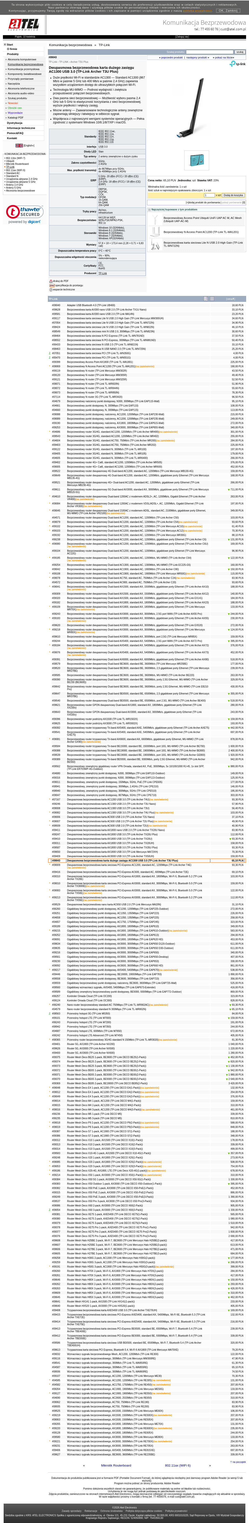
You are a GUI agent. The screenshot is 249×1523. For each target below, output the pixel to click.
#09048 (56, 1087)
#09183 (56, 618)
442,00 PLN (235, 727)
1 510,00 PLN (236, 1223)
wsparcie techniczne (64, 289)
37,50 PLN (237, 336)
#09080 (56, 543)
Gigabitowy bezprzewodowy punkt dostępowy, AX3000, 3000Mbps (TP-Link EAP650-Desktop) (118, 957)
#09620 (56, 625)
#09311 (56, 843)
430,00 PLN (237, 686)
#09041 (56, 586)
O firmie (12, 49)
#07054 (56, 322)
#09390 (56, 679)
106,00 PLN (237, 1411)
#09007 (56, 821)
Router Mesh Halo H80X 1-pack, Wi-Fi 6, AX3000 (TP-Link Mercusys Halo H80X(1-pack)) (115, 1279)
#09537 (56, 1201)
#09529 (56, 904)
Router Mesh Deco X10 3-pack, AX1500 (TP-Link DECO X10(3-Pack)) (105, 1149)
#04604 (56, 440)
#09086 (56, 1205)
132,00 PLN (237, 1087)
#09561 (56, 957)
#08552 (56, 340)
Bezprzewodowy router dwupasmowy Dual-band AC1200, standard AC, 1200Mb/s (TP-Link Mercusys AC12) (125, 530)
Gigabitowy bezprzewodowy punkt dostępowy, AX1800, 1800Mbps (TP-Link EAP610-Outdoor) (118, 930)
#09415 (56, 1314)
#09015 (56, 1105)
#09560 (56, 987)
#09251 (56, 913)
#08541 (56, 1363)
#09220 (56, 1428)
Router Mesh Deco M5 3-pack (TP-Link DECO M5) (94, 1118)
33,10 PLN (237, 309)
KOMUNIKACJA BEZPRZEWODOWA (25, 154)
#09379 (56, 1223)
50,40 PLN (237, 340)
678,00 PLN (237, 1170)
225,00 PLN (237, 362)
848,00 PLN (237, 1127)
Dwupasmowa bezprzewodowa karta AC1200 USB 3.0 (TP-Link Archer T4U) (108, 799)
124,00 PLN (235, 629)
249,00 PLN (237, 418)
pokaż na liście (224, 57)
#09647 (56, 693)
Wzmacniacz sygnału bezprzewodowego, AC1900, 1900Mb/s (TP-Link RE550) (109, 1393)
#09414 (56, 1321)
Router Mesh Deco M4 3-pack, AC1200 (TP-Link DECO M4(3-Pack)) (104, 1109)
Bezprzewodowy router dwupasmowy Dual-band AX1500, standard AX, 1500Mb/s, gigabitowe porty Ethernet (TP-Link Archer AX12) (138, 593)
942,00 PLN (237, 759)
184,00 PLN (237, 598)
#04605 (56, 458)
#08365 (56, 1039)
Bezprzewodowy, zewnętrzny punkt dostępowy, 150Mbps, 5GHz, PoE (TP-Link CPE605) (114, 782)
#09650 (56, 852)
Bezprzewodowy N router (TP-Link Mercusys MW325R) (97, 379)
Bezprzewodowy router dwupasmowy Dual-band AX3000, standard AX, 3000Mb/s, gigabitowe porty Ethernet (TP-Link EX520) (135, 625)
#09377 (56, 1231)
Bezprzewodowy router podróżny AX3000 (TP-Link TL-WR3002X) (102, 723)
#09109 (56, 607)
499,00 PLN (237, 1149)
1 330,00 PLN (236, 1179)
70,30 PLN (237, 530)
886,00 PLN (237, 1192)
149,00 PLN (237, 773)
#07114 (56, 397)
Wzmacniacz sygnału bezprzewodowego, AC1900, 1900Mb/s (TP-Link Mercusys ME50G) (115, 1389)
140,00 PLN (237, 593)
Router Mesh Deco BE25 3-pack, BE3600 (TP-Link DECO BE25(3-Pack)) (106, 1066)
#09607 (56, 1245)
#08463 (56, 349)
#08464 (56, 336)
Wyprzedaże (15, 112)
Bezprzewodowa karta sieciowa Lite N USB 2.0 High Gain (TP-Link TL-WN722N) (110, 322)
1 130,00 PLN (234, 1066)
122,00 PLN (235, 558)
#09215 (56, 930)
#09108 (56, 573)
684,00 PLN (237, 1253)
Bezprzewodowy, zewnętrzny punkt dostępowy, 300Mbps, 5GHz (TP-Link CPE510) (111, 790)
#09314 (56, 1149)
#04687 (56, 1031)
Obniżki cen (15, 107)
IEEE (101, 131)
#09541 (56, 732)
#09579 (56, 663)
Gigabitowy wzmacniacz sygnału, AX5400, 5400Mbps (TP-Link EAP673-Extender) (111, 987)
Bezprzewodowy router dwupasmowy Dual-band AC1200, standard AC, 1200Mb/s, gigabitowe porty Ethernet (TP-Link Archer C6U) (137, 543)
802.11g (109, 139)
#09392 (56, 727)
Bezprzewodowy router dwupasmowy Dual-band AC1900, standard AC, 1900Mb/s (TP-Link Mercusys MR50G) (126, 573)
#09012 (56, 1092)
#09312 (56, 1140)
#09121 (56, 379)
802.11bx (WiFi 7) (14, 158)
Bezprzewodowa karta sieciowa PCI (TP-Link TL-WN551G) (99, 357)
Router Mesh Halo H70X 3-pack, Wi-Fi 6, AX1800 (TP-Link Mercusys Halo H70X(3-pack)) (115, 1275)
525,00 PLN (237, 983)
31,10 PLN (237, 904)
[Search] (209, 52)
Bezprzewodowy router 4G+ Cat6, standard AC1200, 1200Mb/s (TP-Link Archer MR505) (114, 462)
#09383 (56, 1183)
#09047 (56, 795)
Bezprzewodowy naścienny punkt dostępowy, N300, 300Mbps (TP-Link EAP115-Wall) (113, 401)
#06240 (56, 1005)
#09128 (56, 1432)
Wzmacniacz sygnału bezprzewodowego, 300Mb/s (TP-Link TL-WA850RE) (107, 1363)
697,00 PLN (237, 732)
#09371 (56, 1074)
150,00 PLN (235, 569)
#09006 (56, 817)
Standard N (11, 176)
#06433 (56, 344)
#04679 (56, 401)
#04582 (56, 1384)
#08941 (56, 786)
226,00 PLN (237, 913)
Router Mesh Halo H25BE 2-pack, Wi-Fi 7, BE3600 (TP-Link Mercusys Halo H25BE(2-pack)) (117, 1240)
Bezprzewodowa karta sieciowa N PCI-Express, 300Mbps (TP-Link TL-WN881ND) (111, 340)
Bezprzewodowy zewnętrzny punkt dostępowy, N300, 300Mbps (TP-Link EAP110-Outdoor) (116, 773)
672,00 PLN (237, 1031)
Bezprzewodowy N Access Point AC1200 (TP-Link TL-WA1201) (201, 232)
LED (93, 151)
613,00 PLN (237, 1245)
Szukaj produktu (17, 98)
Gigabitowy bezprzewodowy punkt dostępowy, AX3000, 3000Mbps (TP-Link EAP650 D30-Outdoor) (120, 948)
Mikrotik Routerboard (116, 1465)
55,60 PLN (237, 388)
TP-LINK (63, 62)
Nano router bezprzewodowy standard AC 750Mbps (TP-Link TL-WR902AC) (108, 1005)
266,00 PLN (237, 458)
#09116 (56, 1358)
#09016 (56, 1109)
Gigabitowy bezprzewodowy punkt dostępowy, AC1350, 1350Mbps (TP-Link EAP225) (113, 917)
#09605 (56, 1253)
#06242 (56, 1035)
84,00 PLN (237, 1013)
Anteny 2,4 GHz (13, 184)
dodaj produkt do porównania (204, 202)
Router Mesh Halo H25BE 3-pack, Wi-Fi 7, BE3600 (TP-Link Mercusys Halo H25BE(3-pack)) (117, 1245)
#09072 (56, 388)
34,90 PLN (237, 322)
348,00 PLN (237, 1135)
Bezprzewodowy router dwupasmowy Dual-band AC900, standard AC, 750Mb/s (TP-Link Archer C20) (121, 582)
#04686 (56, 432)
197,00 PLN (237, 449)
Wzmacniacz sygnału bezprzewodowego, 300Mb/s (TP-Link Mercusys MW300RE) (111, 1358)
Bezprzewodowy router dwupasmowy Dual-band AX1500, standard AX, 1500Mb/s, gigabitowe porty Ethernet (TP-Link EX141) (135, 598)
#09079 (56, 522)
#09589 (56, 991)
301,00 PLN (237, 432)
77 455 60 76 (209, 29)
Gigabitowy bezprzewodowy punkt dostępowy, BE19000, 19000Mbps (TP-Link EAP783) (114, 974)
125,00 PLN (237, 777)
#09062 (56, 1402)
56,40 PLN (237, 808)
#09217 (56, 970)
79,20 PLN (237, 1349)
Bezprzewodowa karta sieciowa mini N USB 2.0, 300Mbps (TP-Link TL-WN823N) (110, 331)
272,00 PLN (237, 423)
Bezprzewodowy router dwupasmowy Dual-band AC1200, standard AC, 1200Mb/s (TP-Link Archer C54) (123, 522)
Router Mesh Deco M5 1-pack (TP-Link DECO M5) (94, 1114)
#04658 (56, 917)
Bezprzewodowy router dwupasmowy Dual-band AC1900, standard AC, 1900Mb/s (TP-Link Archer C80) (123, 569)
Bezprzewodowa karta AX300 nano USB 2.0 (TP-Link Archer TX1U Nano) (106, 309)
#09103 (56, 530)
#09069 (56, 366)
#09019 (56, 1127)
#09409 (56, 856)
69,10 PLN (237, 872)
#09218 (56, 629)
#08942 (56, 1026)
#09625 (56, 723)
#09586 (56, 1342)
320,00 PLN (237, 1342)
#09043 (56, 860)
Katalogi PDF (16, 117)
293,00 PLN (235, 1284)
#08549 (56, 331)
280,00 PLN (237, 705)
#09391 (56, 659)
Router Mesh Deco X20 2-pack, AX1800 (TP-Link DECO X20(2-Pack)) (105, 1162)
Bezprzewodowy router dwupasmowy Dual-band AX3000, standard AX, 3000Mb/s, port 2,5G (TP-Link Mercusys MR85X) (132, 636)
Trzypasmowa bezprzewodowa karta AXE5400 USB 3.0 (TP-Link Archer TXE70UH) (112, 1310)
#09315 (56, 1192)
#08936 (56, 1371)
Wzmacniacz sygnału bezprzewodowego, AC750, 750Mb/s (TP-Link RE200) (108, 1406)
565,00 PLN (237, 1214)
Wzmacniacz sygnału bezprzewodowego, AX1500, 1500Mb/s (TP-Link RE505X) (110, 1419)
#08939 (56, 825)
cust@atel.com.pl (233, 29)
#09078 (56, 578)
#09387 (56, 1131)
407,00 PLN (237, 957)
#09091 (56, 939)
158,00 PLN (237, 843)
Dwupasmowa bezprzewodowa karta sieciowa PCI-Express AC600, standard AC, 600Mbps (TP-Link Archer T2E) (127, 872)
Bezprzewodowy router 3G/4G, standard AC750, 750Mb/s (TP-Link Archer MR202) (111, 445)
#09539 (56, 755)
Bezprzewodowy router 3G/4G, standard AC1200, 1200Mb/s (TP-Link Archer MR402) (113, 436)
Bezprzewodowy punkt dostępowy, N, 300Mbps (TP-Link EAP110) (102, 405)
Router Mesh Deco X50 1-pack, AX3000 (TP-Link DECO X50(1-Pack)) (105, 1175)
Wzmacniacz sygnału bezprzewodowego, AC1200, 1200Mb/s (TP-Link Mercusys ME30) (114, 1376)
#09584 (56, 746)
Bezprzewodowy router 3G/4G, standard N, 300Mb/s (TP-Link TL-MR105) (106, 453)
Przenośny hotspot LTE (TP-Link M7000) (89, 1018)
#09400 (56, 1053)
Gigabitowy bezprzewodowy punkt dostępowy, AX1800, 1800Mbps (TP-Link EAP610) (113, 926)
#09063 (56, 1419)
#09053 (56, 1166)
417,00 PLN (237, 1240)
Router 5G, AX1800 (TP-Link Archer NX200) (91, 1044)
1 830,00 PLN (236, 1231)
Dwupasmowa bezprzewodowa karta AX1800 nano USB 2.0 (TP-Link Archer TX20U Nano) (116, 830)
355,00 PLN (235, 693)
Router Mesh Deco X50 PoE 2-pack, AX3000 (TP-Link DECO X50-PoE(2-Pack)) (110, 1192)
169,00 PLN (237, 543)
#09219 (56, 1415)
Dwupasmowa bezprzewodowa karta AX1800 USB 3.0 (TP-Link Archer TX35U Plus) (112, 847)
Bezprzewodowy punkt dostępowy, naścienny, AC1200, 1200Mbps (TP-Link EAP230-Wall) (115, 414)
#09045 (56, 510)
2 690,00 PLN (236, 1236)
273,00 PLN (237, 1157)
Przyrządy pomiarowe (21, 78)
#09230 (56, 961)
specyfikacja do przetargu (69, 285)
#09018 (56, 1122)
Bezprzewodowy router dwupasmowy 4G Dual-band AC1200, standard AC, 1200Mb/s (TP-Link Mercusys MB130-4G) (130, 471)
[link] (24, 214)
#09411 (56, 830)
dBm (112, 176)
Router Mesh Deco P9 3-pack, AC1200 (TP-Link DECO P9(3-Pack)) (103, 1127)
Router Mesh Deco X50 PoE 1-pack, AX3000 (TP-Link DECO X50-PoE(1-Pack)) (110, 1188)
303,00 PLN (237, 795)
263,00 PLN (237, 496)
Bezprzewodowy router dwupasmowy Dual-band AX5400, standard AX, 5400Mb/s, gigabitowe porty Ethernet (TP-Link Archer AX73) (138, 652)
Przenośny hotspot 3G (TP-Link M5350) (88, 1013)
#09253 (56, 427)
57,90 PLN (237, 804)
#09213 (56, 897)
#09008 (56, 808)
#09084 (56, 503)
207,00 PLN (237, 1384)
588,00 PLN (237, 1122)
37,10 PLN (237, 817)
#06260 (56, 909)
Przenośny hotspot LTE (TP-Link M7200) (89, 1022)
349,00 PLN (237, 510)
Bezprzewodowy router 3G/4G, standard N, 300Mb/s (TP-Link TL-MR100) (106, 449)
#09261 (56, 1275)
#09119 (56, 370)
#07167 (56, 799)
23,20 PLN (237, 314)
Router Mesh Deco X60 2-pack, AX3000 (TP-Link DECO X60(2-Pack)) (105, 1205)
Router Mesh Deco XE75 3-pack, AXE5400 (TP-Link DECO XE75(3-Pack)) (107, 1223)
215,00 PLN (237, 414)
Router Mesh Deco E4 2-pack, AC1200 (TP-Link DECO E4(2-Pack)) (103, 1092)
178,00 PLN (237, 1140)
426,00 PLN (235, 1288)
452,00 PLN (237, 466)
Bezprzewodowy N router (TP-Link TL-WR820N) (93, 384)
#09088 (56, 414)
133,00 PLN (237, 607)
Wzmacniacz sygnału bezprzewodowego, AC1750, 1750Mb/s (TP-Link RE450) (109, 1384)
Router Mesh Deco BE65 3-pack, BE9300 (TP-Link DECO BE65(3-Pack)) (106, 1079)
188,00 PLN (237, 586)
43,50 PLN (237, 370)
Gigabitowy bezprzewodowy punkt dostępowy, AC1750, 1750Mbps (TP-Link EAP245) (113, 922)
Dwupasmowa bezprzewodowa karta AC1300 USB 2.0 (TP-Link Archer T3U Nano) (111, 804)
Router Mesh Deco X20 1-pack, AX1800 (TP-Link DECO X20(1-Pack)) (105, 1157)
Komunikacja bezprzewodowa (25, 64)
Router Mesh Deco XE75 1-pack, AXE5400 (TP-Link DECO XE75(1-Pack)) (107, 1214)
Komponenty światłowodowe (25, 73)
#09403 (56, 445)
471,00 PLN (237, 1249)
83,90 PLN (237, 578)
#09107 (56, 1376)
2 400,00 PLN (236, 750)
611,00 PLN (237, 943)
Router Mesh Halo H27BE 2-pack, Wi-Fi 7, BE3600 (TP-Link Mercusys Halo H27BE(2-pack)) (117, 1249)
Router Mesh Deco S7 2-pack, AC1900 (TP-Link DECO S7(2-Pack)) (103, 1135)
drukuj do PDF (61, 281)
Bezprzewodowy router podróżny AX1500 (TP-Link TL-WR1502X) (102, 719)
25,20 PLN (237, 349)
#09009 (56, 865)
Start (10, 44)
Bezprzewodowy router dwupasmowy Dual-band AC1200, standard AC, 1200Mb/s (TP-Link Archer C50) (123, 517)
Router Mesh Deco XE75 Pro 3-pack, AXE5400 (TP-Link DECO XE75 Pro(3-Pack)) (112, 1236)
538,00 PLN (237, 970)
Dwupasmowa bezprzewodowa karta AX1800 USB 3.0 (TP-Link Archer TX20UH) (110, 843)
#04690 (56, 1397)
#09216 (56, 952)
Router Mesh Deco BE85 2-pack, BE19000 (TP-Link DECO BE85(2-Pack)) (107, 1083)
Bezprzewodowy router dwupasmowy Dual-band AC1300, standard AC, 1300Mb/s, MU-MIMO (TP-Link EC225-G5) (129, 565)
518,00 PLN (237, 659)
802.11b (109, 142)
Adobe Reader (172, 1483)
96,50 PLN (237, 397)
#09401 (56, 1044)
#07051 (56, 353)
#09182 (56, 602)
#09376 (56, 1236)
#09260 (56, 1271)
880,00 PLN (235, 766)
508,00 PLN (237, 1162)
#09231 (56, 1445)
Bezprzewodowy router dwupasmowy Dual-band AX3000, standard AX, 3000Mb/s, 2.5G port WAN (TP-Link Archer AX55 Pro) (134, 614)
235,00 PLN (237, 1428)
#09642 (56, 686)
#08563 (56, 1013)
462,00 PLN (235, 1297)
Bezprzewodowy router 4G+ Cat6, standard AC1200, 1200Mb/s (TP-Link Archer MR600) (114, 466)
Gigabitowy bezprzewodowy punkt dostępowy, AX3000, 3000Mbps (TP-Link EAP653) (113, 961)
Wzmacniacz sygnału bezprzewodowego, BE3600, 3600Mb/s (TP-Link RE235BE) (111, 1454)
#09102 (56, 526)
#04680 (56, 773)
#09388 (56, 750)
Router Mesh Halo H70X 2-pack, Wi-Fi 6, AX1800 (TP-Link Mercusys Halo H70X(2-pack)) (115, 1271)
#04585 (56, 1380)
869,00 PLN (237, 991)
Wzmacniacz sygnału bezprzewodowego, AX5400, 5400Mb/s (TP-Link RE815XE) (111, 1450)
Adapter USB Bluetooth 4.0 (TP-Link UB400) (91, 305)
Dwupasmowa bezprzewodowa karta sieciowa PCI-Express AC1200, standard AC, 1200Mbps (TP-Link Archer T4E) (129, 865)
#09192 (56, 535)
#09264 (56, 1389)
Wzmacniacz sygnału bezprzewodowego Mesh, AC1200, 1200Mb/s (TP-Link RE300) (112, 1354)
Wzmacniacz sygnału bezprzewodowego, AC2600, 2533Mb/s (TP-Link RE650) (109, 1397)
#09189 (56, 926)
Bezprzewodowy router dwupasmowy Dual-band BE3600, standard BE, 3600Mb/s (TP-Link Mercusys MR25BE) (127, 663)
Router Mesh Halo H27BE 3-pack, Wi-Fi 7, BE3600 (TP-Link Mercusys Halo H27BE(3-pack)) (117, 1253)
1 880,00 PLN (234, 1074)
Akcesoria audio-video (21, 93)
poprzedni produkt (172, 57)
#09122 (56, 449)
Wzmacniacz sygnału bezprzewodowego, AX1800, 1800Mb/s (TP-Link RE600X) (110, 1428)
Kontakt (12, 138)
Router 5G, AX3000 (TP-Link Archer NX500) (91, 1048)
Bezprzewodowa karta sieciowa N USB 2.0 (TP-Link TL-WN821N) (102, 344)
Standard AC (12, 173)
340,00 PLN (237, 427)
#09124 (56, 1000)
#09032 (56, 1354)
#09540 (56, 700)
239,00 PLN (237, 668)
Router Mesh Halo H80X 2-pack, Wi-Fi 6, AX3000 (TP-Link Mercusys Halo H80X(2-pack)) (115, 1284)
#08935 (56, 1406)
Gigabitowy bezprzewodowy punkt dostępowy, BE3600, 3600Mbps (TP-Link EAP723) (113, 978)
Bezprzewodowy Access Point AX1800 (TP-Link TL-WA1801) (100, 362)
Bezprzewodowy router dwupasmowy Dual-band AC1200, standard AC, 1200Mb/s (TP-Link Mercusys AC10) (125, 526)
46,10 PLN (237, 327)
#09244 (56, 641)
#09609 (56, 1293)
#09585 (56, 675)
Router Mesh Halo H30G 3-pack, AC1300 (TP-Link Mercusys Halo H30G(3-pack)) (111, 1262)
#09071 (56, 384)
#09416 (56, 872)
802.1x (102, 223)
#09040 (56, 305)
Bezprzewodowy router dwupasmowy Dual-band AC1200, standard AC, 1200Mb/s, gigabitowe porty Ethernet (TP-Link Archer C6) (136, 539)
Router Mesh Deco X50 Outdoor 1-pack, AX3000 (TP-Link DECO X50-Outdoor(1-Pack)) (114, 1183)
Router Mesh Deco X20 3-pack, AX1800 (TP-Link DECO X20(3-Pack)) (105, 1166)
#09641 (56, 1301)
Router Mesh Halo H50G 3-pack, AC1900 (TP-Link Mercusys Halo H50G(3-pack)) (111, 1266)
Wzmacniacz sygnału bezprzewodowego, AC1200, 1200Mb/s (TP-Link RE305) (109, 1380)
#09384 (56, 1179)
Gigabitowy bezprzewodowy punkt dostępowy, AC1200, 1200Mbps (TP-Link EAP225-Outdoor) (118, 909)
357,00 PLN (235, 1153)
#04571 (56, 517)
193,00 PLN (237, 723)
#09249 (56, 1197)
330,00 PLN (237, 961)
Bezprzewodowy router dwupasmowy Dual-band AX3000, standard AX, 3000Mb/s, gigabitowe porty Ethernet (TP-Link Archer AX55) (138, 618)
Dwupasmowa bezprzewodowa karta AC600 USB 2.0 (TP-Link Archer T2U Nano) (110, 817)
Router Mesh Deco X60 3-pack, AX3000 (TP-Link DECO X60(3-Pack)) (105, 1210)
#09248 (56, 1157)
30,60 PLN (237, 331)
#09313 (56, 1144)
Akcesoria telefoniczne (21, 88)
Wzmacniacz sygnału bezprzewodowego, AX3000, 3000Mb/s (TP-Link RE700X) (110, 1441)
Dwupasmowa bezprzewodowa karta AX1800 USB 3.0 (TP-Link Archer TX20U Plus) (112, 834)
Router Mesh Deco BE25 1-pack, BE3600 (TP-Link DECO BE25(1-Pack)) (106, 1057)
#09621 (56, 705)
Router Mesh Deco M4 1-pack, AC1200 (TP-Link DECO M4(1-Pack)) (104, 1101)
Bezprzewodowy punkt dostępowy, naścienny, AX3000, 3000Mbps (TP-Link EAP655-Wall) (115, 427)
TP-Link (102, 273)
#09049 (56, 1096)
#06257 (56, 996)
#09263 (56, 1288)
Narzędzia (14, 83)
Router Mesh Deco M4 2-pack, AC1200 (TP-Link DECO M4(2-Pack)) (104, 1105)
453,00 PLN (237, 939)
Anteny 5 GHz (12, 187)
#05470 (56, 357)
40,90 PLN (237, 825)
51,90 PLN (237, 384)
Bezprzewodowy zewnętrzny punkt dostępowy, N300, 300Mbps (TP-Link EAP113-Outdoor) (116, 777)
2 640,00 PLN (234, 1079)
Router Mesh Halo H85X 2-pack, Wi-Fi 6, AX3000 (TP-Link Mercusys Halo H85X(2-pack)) (115, 1293)
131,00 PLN (235, 539)
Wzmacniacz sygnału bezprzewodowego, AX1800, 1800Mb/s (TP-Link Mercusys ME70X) (115, 1424)
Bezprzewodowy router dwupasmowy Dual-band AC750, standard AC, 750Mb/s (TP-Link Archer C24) (121, 578)
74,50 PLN (237, 1371)
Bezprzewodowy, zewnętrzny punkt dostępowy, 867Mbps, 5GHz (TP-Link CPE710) (111, 795)
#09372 (56, 1070)
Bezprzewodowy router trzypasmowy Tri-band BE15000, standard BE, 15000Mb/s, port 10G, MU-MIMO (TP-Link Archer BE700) (136, 746)
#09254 (56, 565)
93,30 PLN (237, 799)
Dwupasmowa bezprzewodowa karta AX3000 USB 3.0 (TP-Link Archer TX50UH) (110, 856)
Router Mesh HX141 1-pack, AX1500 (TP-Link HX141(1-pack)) (101, 1301)
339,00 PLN (237, 1114)
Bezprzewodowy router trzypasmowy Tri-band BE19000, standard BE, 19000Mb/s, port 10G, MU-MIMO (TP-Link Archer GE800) (136, 755)
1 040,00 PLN (236, 1044)
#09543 (56, 436)
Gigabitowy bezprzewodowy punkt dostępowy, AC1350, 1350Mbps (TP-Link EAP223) (113, 913)
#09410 (56, 838)
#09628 (56, 309)
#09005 (56, 466)
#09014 (56, 1101)
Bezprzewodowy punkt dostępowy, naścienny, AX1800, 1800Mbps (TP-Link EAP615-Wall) (115, 423)
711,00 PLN (235, 489)
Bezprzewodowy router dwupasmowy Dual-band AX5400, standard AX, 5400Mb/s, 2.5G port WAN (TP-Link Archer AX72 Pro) (134, 641)
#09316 (56, 777)
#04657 (56, 922)
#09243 (56, 614)
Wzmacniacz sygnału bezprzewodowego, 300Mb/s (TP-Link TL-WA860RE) (107, 1371)
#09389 (56, 759)
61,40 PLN (237, 526)
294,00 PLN (237, 935)
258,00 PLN (237, 917)
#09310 (56, 876)
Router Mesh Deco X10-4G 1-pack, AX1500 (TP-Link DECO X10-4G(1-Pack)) (109, 1153)
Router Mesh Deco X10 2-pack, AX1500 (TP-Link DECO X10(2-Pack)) (105, 1144)
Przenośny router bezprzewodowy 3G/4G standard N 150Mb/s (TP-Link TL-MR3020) (112, 1039)
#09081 (56, 739)
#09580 (56, 1437)
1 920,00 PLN (236, 755)
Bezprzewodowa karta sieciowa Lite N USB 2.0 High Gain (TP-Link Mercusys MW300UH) (115, 318)
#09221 (56, 1441)
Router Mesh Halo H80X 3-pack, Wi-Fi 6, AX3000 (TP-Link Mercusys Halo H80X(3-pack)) (115, 1288)
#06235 (56, 1118)
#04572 (56, 582)
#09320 (56, 598)
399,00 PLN (237, 1266)
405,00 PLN (237, 1035)
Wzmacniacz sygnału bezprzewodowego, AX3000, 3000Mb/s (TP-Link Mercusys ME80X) (115, 1437)
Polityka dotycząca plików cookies (144, 1511)
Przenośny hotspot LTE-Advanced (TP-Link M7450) (95, 1035)
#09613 (56, 1349)
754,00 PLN (237, 1166)
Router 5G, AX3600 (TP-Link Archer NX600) (91, 1053)
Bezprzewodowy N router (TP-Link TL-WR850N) (93, 392)
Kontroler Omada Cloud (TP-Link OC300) (89, 1000)
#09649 (56, 475)
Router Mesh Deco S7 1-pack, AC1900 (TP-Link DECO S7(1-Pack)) (103, 1131)
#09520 (56, 668)
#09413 (56, 1328)
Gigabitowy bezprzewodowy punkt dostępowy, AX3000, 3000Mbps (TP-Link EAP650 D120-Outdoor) (121, 943)
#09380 (56, 1218)
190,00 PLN (237, 366)
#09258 (56, 1258)
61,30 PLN (237, 1363)
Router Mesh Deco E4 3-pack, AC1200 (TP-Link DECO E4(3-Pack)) (103, 1096)
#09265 (56, 1424)
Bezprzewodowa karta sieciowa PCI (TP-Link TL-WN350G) (99, 353)
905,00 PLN (237, 1205)
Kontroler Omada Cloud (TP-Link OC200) (89, 996)
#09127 (56, 1393)
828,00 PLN (237, 1000)
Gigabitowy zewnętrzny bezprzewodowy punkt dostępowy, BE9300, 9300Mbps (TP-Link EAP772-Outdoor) (124, 991)
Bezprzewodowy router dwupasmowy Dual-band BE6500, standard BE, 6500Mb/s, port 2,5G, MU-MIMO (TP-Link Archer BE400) (136, 700)
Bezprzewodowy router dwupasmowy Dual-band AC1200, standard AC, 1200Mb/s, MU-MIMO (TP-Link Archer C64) (129, 558)
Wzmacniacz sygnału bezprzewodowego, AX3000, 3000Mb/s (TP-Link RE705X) (110, 1445)
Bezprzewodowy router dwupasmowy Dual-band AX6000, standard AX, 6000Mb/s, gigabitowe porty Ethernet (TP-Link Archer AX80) (138, 659)
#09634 (56, 943)
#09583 (56, 1153)
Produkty (13, 54)
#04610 (56, 496)
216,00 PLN (237, 1321)
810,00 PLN (237, 1118)
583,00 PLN (237, 930)
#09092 (56, 965)
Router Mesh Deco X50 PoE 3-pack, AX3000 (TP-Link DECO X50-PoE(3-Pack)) (110, 1197)
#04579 (56, 1009)
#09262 (56, 1284)
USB (101, 146)
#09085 (56, 1162)
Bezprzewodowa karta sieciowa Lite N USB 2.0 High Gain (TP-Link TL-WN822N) (110, 327)
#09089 (56, 418)
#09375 (56, 1057)
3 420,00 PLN (236, 1083)
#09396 (56, 719)
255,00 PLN (237, 436)
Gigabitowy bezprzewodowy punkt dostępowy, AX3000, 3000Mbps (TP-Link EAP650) (113, 952)
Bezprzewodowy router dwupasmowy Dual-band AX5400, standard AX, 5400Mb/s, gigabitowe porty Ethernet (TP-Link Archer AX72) (138, 645)
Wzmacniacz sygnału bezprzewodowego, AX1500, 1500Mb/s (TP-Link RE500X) (110, 1415)
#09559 (56, 983)
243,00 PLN (237, 712)
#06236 (56, 1114)
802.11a (109, 134)
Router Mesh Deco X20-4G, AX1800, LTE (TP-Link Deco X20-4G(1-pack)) (107, 1170)
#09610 (56, 636)
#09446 (56, 974)
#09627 (56, 1454)
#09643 (56, 712)
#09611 (56, 489)
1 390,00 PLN (236, 1197)
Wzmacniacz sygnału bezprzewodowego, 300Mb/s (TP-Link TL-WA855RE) (107, 1367)
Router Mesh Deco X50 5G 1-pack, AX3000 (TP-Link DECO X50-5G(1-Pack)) (109, 1179)
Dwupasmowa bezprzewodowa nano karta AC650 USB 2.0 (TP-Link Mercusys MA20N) (114, 904)
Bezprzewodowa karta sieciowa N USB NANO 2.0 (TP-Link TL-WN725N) (106, 349)
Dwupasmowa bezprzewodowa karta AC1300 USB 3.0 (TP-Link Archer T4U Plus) (111, 812)
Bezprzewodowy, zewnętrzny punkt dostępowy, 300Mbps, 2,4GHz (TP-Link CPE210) (112, 786)
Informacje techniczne (21, 128)
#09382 (56, 1188)
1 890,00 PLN (236, 974)
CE (136, 176)
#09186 (56, 1170)
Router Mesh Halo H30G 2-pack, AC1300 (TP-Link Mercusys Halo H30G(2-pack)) (111, 1258)
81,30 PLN (237, 1039)
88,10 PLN (237, 535)
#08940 (56, 790)
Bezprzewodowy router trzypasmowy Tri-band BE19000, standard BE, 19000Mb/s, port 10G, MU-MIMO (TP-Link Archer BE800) (136, 750)
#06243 (56, 1022)
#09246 (56, 804)
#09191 (56, 1266)
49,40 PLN (237, 375)
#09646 (56, 1279)
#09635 (56, 948)
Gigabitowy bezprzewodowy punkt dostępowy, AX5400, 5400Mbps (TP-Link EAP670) (113, 970)
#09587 (56, 847)
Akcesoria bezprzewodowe (19, 190)
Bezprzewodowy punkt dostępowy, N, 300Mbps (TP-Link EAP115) (102, 410)
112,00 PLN (237, 834)
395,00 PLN (235, 641)
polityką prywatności (197, 10)
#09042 (56, 569)
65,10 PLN (237, 860)
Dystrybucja (14, 122)
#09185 (56, 558)
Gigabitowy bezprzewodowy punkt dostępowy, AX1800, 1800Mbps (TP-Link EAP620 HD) (115, 939)
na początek (239, 1462)
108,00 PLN (237, 405)
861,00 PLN (237, 965)
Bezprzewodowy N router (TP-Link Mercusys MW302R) (97, 370)
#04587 (56, 1367)
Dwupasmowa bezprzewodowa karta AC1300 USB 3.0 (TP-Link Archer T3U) (108, 808)
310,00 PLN (237, 1105)
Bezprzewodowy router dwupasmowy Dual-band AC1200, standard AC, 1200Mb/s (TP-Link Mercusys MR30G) (126, 535)
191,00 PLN (237, 1022)
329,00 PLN (237, 679)
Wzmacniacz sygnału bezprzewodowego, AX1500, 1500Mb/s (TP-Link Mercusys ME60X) (115, 1411)
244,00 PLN (235, 614)
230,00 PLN (237, 618)
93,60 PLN (237, 522)
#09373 (56, 1066)
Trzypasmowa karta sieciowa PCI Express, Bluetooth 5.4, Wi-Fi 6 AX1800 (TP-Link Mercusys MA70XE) (122, 1349)
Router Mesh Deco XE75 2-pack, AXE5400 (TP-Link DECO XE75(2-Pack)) (107, 1218)
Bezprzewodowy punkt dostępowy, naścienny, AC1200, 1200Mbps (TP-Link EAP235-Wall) (115, 418)
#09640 (56, 1306)
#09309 (56, 593)
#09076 (56, 652)
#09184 (56, 645)
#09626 (56, 1048)
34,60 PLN (237, 318)
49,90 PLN (237, 821)
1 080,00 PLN (236, 1218)
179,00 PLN (237, 453)
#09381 (56, 1214)
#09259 (56, 1262)
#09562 (56, 766)
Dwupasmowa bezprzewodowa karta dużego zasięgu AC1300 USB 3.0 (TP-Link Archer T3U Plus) (122, 860)
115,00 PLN (237, 573)
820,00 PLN (235, 1061)
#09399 (56, 362)
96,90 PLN (237, 551)
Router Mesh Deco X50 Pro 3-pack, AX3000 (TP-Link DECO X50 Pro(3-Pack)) (109, 1201)
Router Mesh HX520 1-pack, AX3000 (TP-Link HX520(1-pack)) (101, 1306)
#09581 (56, 314)
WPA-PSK (103, 220)
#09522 (56, 471)
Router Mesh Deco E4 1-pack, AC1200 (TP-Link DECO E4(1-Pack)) (103, 1087)
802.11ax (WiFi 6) (178, 1465)
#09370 (56, 1079)
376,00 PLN (237, 462)
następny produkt (197, 57)
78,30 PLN (237, 392)
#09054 (56, 1210)
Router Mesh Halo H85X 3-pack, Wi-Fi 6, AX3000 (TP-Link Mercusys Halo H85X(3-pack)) (115, 1297)
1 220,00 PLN (236, 1048)
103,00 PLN (237, 517)
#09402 (56, 462)
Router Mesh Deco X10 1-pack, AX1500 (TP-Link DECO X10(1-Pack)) (105, 1140)
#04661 (56, 405)
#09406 (56, 1450)
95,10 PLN (237, 401)
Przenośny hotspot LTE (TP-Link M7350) (89, 1026)
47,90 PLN (237, 1358)
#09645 (56, 1297)
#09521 (56, 482)
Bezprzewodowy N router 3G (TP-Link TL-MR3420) (94, 397)
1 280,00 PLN (236, 1053)
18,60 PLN (237, 305)
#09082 (56, 812)
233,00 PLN (237, 1301)
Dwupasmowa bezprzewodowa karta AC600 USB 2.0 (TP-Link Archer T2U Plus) (110, 821)
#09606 (56, 1249)
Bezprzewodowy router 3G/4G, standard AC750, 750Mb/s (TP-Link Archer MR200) (111, 440)
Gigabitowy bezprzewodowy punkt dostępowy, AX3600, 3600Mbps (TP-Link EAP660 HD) (115, 965)
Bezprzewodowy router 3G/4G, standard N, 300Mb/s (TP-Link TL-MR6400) (107, 458)
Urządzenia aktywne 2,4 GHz (21, 179)
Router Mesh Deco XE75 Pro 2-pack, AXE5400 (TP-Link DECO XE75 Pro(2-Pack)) (112, 1231)
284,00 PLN (237, 440)
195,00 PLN (237, 790)
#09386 (56, 1135)
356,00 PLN (237, 978)
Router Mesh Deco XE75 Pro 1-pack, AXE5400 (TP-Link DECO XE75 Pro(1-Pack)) (112, 1227)
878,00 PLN (237, 739)
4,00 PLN (238, 353)
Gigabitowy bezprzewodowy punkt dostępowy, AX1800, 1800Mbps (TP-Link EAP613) (113, 935)
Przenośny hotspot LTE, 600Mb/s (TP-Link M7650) (94, 1031)
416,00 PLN (237, 987)
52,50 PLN (237, 379)
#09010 (56, 883)
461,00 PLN (237, 1109)
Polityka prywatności (176, 1511)
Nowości (13, 103)
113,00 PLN (237, 410)
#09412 (56, 1335)
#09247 (56, 834)
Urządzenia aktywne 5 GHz (20, 182)
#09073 (56, 392)
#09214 (56, 1175)
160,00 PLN (237, 565)
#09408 (56, 1310)
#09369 (56, 1083)
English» (29, 145)
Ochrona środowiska (111, 1511)
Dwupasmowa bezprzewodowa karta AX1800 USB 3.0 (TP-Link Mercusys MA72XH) (112, 852)
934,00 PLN (237, 1201)
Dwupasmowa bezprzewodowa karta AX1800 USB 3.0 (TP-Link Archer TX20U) (109, 838)
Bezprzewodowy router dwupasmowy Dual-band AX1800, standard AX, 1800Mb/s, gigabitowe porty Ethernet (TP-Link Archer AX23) (138, 602)
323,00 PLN (237, 922)
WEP (112, 217)
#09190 (56, 423)
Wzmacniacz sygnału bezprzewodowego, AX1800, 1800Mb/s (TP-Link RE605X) (110, 1432)
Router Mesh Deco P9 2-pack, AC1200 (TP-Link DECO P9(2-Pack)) (103, 1122)
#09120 (56, 375)
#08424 (56, 327)
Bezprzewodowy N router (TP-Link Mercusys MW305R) (97, 375)
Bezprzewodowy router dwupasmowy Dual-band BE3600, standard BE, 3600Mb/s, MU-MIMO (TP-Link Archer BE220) (130, 675)
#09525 (56, 1411)
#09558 (56, 978)
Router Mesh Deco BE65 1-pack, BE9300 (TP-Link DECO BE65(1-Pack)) (106, 1070)
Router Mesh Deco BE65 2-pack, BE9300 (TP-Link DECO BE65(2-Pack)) (106, 1074)
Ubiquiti (9, 161)
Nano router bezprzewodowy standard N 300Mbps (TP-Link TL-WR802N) (106, 1009)
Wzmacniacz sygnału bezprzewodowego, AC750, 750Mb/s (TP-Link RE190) (108, 1402)
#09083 (56, 890)
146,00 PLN (237, 786)
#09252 (56, 935)
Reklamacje (91, 1511)
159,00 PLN (237, 471)
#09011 (56, 782)
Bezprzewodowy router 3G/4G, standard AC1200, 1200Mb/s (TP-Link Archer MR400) (113, 432)
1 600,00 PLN (236, 746)
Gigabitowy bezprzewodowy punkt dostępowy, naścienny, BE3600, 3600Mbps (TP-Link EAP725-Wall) (122, 983)
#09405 (56, 453)
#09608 (56, 1240)
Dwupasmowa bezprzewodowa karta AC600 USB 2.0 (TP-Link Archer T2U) (107, 825)
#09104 (56, 551)
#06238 (56, 539)
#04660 (56, 410)
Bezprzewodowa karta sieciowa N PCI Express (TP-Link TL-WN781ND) (105, 336)
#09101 (56, 1018)
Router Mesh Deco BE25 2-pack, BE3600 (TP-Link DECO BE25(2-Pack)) (106, 1061)
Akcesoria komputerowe (22, 59)
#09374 (56, 1061)
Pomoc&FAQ (15, 133)
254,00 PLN (237, 1092)
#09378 (56, 1227)
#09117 (56, 318)
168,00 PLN (237, 475)
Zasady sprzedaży (71, 1511)
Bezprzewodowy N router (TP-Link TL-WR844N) (93, 388)
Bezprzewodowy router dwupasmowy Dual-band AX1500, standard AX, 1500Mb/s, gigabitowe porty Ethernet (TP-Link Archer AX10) (138, 586)
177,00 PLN (237, 663)
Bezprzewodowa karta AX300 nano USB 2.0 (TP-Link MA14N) (100, 314)
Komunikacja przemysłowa (23, 69)
